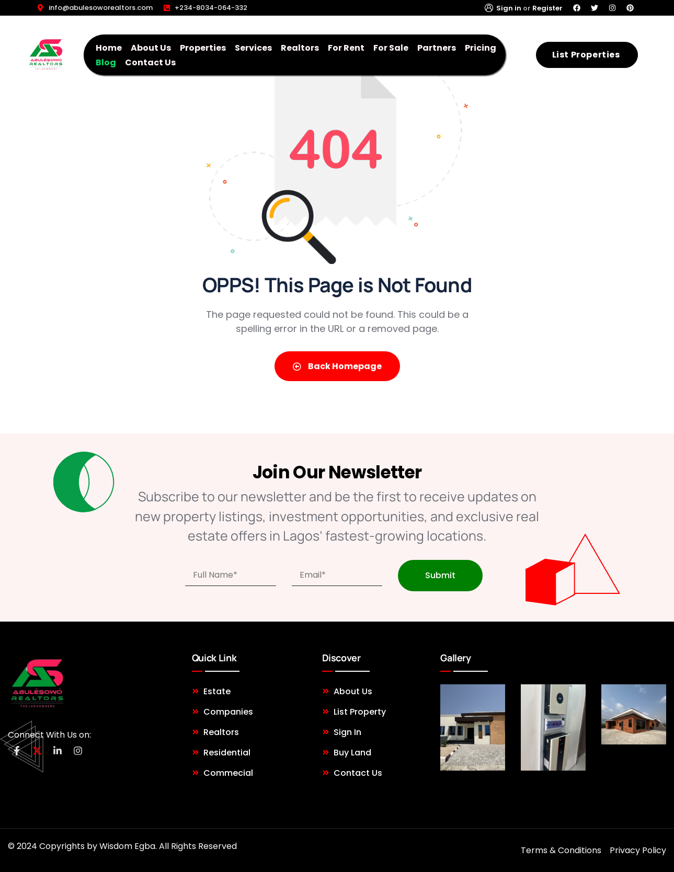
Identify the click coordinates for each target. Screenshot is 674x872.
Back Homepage (337, 366)
